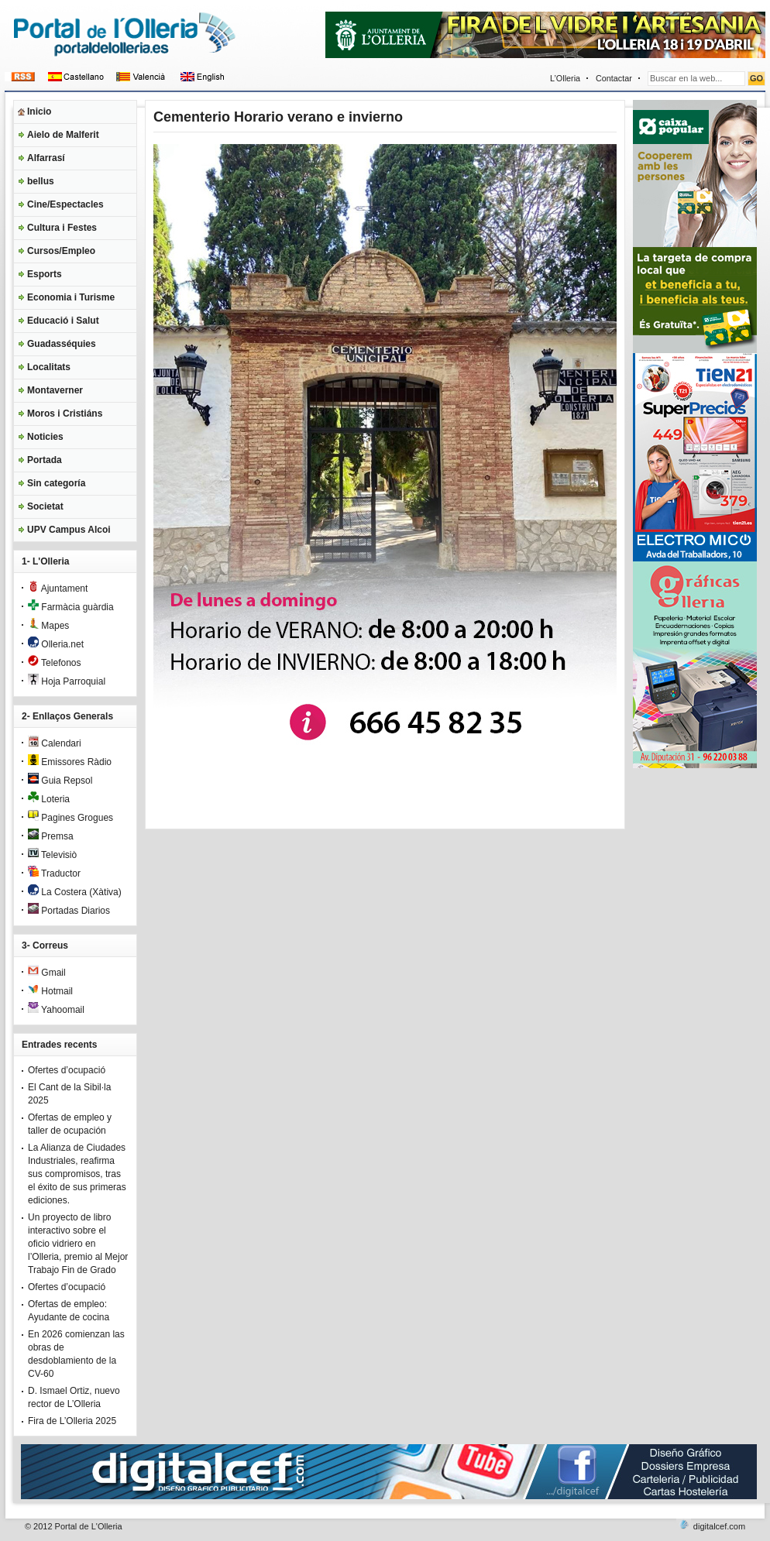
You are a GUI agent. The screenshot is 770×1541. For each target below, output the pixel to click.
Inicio (39, 111)
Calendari (54, 743)
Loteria (49, 799)
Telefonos (54, 662)
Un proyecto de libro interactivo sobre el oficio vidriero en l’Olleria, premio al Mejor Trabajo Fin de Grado (78, 1243)
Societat (45, 506)
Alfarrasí (46, 158)
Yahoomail (56, 1009)
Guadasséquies (61, 343)
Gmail (47, 972)
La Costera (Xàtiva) (75, 892)
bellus (40, 181)
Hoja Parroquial (66, 681)
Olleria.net (56, 644)
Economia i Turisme (71, 297)
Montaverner (55, 390)
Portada (44, 460)
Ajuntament (58, 588)
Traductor (54, 873)
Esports (44, 274)
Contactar (614, 78)
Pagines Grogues (70, 817)
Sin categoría (56, 483)
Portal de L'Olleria (88, 1526)
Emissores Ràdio (70, 762)
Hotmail (50, 991)
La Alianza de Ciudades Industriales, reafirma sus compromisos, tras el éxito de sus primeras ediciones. (77, 1174)
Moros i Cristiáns (64, 413)
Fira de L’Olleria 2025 (72, 1421)
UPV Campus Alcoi (69, 529)
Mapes (48, 625)
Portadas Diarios (69, 910)
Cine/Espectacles (65, 204)
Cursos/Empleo (61, 250)
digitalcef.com (719, 1526)
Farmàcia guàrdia (71, 607)
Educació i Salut (63, 320)
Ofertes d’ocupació (66, 1070)
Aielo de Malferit (63, 134)
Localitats (48, 367)
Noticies (45, 436)
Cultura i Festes (62, 227)
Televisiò (52, 854)
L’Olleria (565, 78)
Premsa (51, 836)
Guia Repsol (60, 780)
